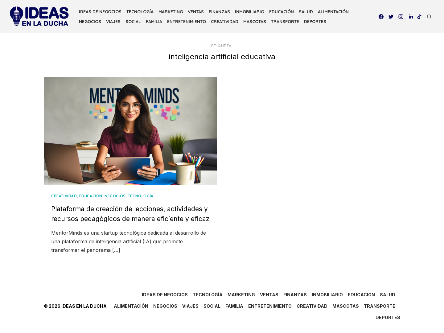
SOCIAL (133, 21)
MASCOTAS (254, 21)
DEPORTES (315, 21)
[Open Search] (429, 16)
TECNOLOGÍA (140, 11)
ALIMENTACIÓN (333, 11)
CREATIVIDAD (224, 21)
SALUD (306, 11)
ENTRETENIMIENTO (186, 21)
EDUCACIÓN (281, 11)
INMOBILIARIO (249, 11)
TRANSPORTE (285, 21)
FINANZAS (219, 11)
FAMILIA (154, 21)
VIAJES (113, 21)
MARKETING (170, 11)
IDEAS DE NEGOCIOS (100, 11)
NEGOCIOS (90, 21)
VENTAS (196, 11)
